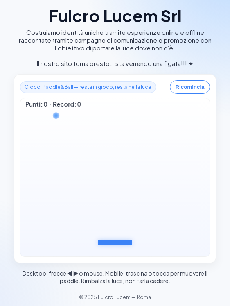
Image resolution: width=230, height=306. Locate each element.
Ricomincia (189, 87)
